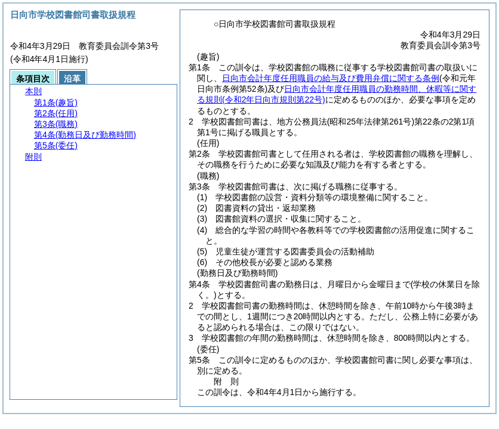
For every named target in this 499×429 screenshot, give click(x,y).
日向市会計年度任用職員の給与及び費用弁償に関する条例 (330, 78)
